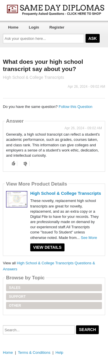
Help (59, 352)
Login (34, 27)
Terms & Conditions (34, 352)
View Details (47, 247)
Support (17, 297)
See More (89, 237)
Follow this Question (75, 106)
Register (57, 27)
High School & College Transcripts (65, 193)
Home (13, 27)
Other (15, 306)
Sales (14, 288)
